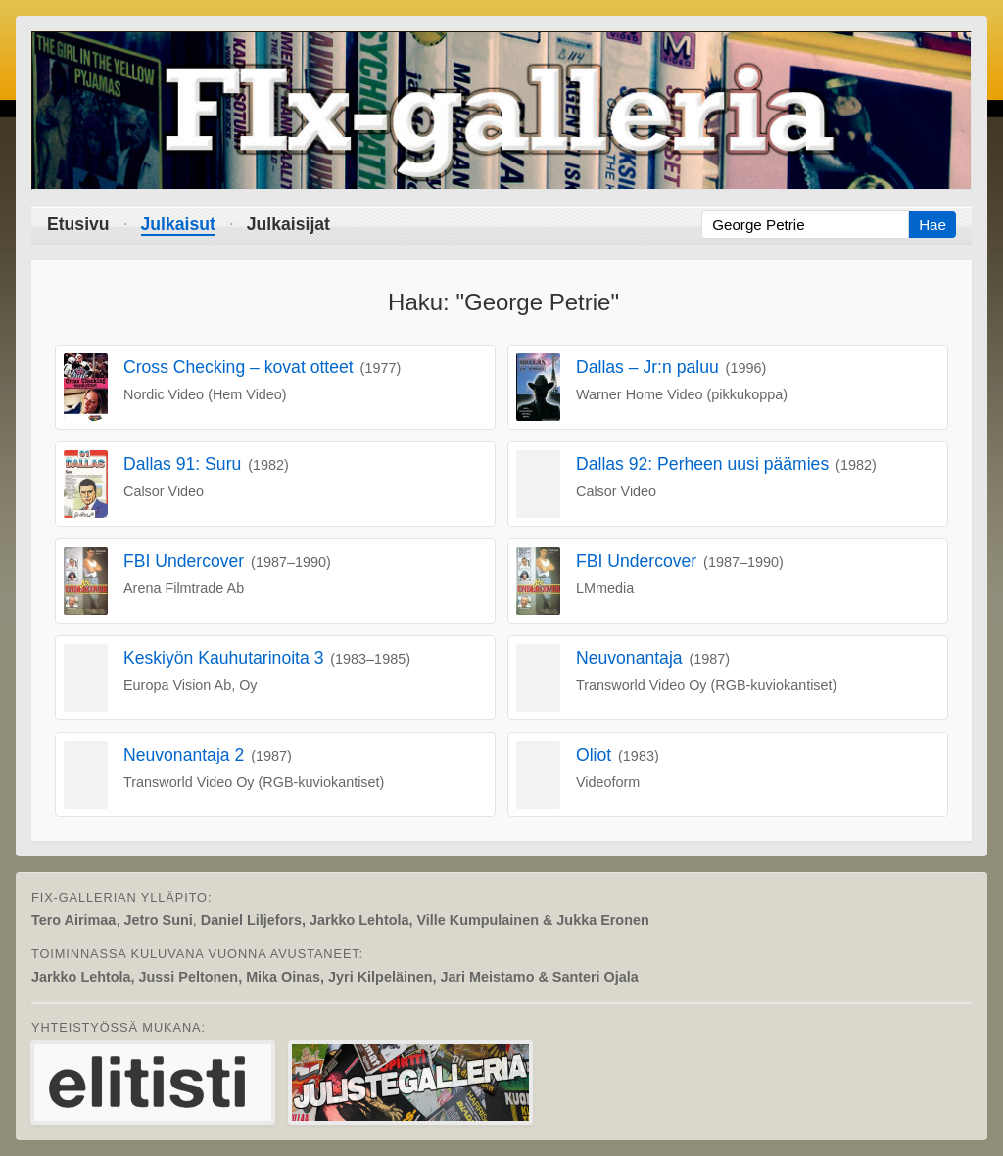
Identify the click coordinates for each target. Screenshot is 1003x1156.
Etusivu (78, 224)
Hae (932, 224)
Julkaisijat (288, 224)
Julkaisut (178, 224)
